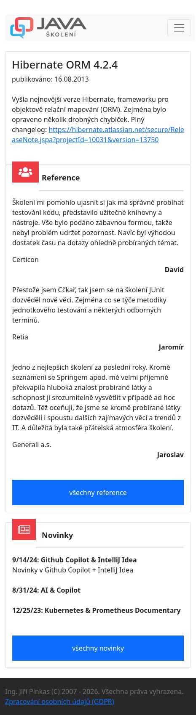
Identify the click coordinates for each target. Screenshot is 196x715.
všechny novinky (98, 648)
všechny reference (97, 492)
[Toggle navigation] (179, 27)
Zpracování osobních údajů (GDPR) (59, 701)
